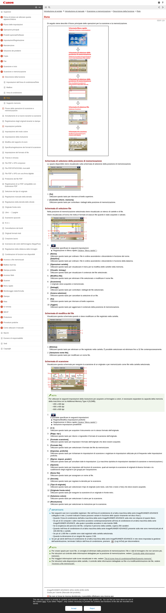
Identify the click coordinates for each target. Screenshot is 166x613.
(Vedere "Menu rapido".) (87, 250)
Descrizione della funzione (123, 11)
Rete (139, 11)
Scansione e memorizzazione (99, 11)
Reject (92, 608)
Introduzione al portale (53, 11)
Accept (73, 608)
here (44, 602)
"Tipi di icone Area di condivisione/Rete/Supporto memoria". (128, 558)
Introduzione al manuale (74, 11)
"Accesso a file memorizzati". (63, 563)
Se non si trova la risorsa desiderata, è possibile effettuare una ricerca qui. (81, 596)
